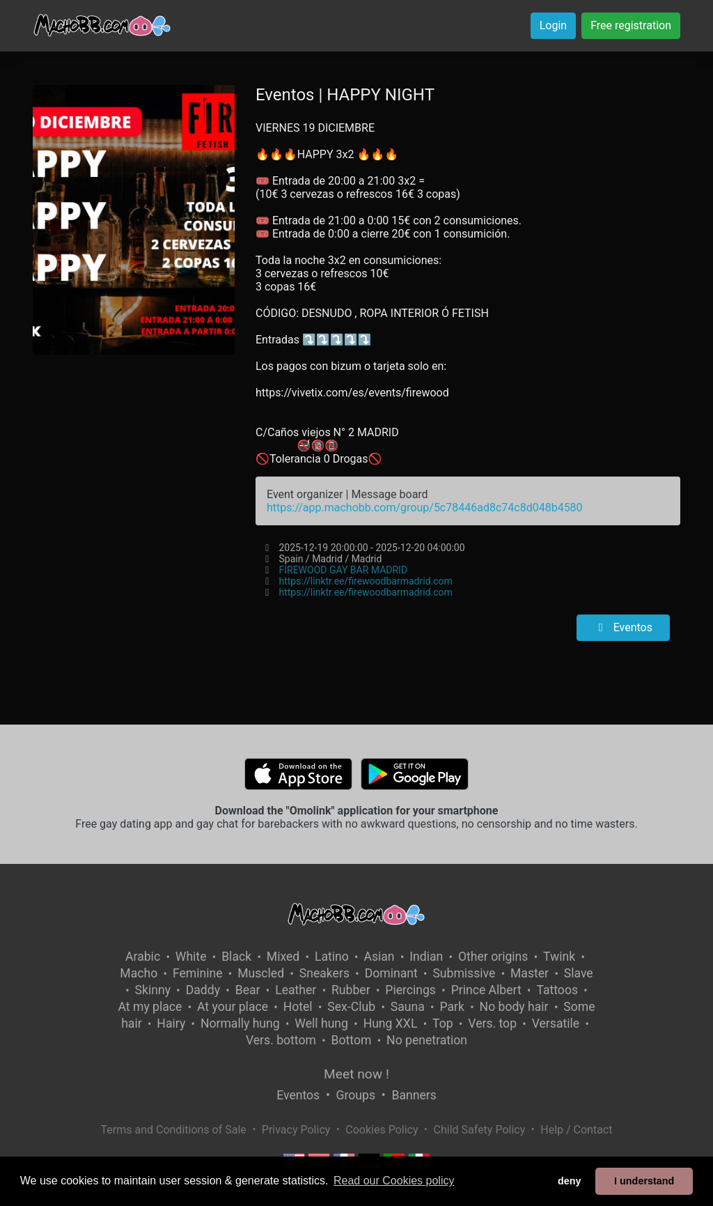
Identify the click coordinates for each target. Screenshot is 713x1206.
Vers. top (492, 1023)
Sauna (408, 1007)
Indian (426, 957)
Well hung (321, 1023)
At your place (232, 1007)
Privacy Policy (296, 1129)
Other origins (493, 957)
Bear (247, 990)
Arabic (142, 957)
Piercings (410, 990)
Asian (378, 957)
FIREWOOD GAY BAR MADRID (343, 569)
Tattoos (557, 990)
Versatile (555, 1023)
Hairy (171, 1023)
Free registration (630, 25)
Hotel (298, 1007)
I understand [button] (644, 1180)
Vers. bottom (281, 1040)
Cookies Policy (381, 1129)
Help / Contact (576, 1129)
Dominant (391, 973)
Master (529, 973)
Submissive (463, 973)
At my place (150, 1007)
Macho (138, 973)
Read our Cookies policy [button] (394, 1180)
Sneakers (324, 973)
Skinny (153, 990)
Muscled (260, 973)
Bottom (351, 1040)
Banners (413, 1095)
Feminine (198, 973)
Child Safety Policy (480, 1129)
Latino (332, 957)
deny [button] (569, 1180)
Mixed (283, 957)
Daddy (203, 990)
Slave (578, 973)
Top (442, 1023)
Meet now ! (356, 1074)
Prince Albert (486, 990)
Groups (355, 1095)
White (191, 957)
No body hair (514, 1007)
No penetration (426, 1040)
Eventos (623, 627)
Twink (559, 957)
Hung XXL (390, 1023)
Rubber (350, 990)
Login (553, 25)
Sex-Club (351, 1007)
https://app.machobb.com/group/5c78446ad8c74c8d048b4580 (425, 507)
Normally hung (240, 1023)
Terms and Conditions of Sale (173, 1129)
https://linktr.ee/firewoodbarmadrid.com (365, 581)
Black (236, 957)
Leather (295, 990)
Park (451, 1007)
